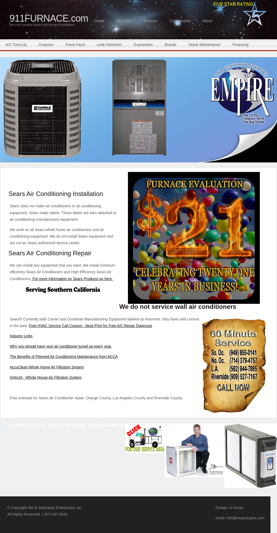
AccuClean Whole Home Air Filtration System (47, 367)
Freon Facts (75, 44)
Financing (240, 44)
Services (150, 21)
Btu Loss (124, 21)
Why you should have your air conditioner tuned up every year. (61, 346)
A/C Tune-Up (16, 44)
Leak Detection (109, 44)
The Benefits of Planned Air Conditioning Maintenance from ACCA (64, 356)
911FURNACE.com (48, 19)
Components (180, 21)
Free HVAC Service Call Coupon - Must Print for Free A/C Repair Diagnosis (90, 326)
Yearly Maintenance (204, 44)
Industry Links (21, 336)
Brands (170, 44)
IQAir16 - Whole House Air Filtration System (46, 377)
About (207, 21)
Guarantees (143, 44)
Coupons (46, 44)
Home (99, 21)
